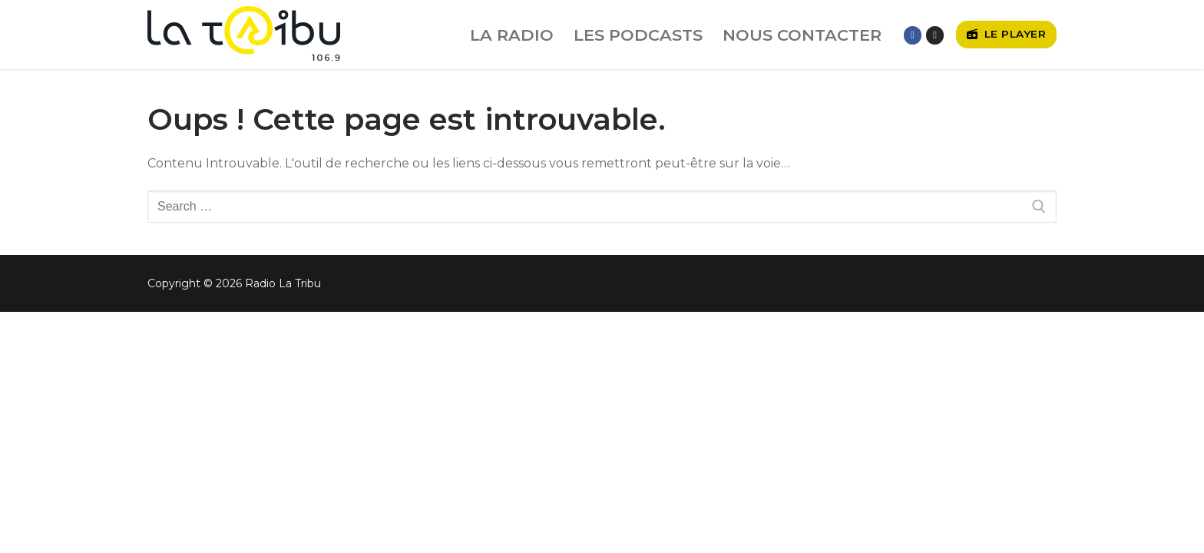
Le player (1007, 34)
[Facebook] (912, 35)
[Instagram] (935, 35)
